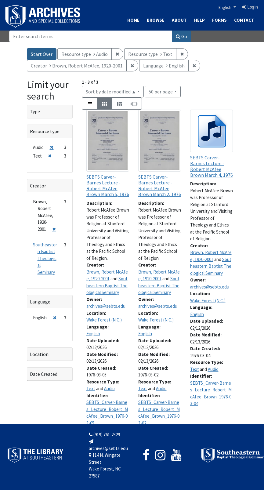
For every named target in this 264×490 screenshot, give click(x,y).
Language (40, 302)
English (225, 7)
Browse (156, 20)
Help (199, 20)
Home (133, 20)
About (179, 20)
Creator (38, 186)
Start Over (41, 54)
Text (90, 388)
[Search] (90, 36)
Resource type (45, 131)
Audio (109, 388)
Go (181, 36)
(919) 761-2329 (104, 434)
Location (39, 354)
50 (161, 91)
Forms (219, 20)
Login (250, 7)
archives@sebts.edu (105, 306)
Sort (111, 92)
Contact (244, 20)
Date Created (43, 374)
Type (35, 111)
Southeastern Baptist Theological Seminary (107, 285)
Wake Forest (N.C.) (104, 320)
